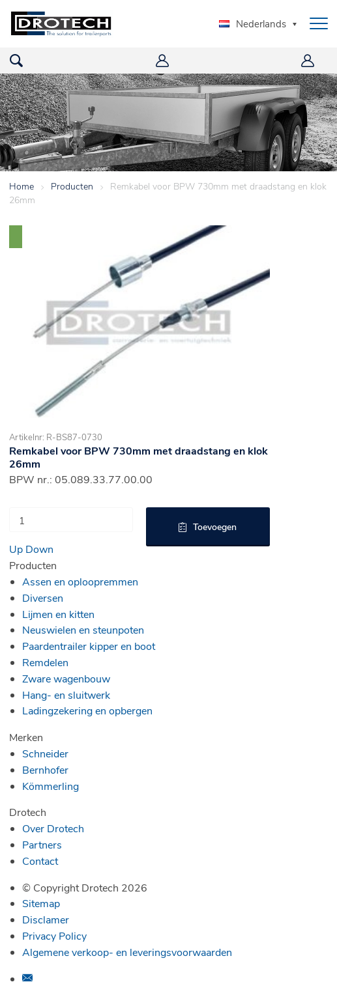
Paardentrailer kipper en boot (88, 646)
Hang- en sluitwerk (66, 694)
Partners (42, 844)
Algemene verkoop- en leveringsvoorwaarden (127, 952)
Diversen (42, 597)
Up (16, 548)
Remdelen (45, 662)
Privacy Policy (54, 935)
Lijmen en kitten (58, 614)
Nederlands (252, 23)
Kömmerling (50, 786)
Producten (72, 186)
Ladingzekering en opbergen (87, 710)
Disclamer (45, 919)
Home (21, 186)
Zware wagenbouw (66, 678)
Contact (40, 860)
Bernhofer (45, 769)
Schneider (45, 753)
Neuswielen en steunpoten (83, 629)
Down (39, 548)
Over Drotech (53, 828)
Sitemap (41, 903)
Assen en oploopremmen (80, 581)
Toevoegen (215, 526)
